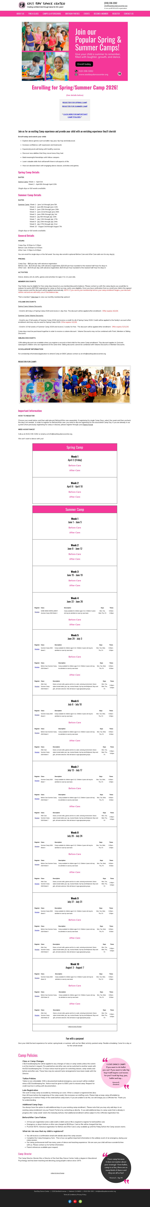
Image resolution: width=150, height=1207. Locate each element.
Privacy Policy (81, 1194)
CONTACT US (128, 13)
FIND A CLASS (33, 13)
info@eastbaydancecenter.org (115, 6)
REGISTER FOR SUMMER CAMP (75, 106)
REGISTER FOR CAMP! (27, 361)
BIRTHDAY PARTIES (72, 13)
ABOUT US (20, 13)
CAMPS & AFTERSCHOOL (52, 13)
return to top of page (74, 1026)
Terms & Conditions (70, 1194)
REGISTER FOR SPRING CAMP (74, 102)
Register (37, 612)
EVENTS (87, 13)
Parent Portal (88, 424)
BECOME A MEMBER (101, 13)
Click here (34, 297)
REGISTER (116, 13)
